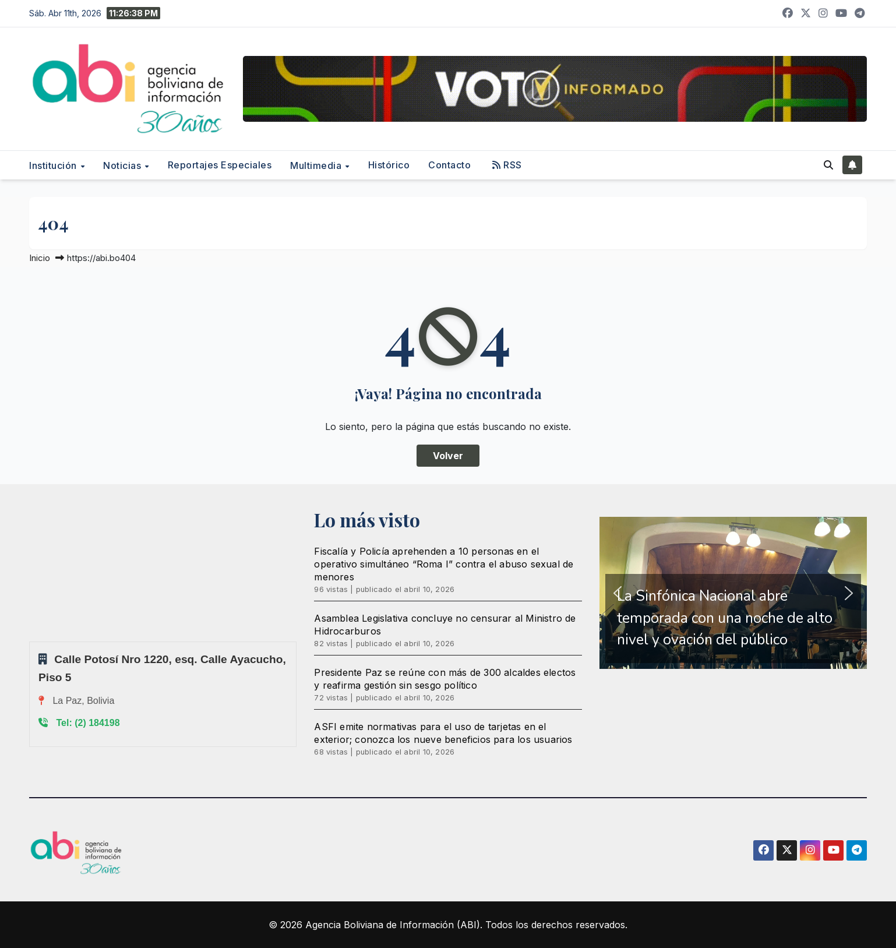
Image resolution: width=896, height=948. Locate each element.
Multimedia (317, 165)
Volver (448, 455)
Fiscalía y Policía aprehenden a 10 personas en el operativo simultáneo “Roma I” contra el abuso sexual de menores (443, 564)
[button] (828, 165)
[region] (733, 592)
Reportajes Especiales (220, 165)
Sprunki (31, 641)
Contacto (449, 165)
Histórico (389, 165)
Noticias (123, 165)
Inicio (39, 257)
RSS (507, 165)
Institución (54, 165)
